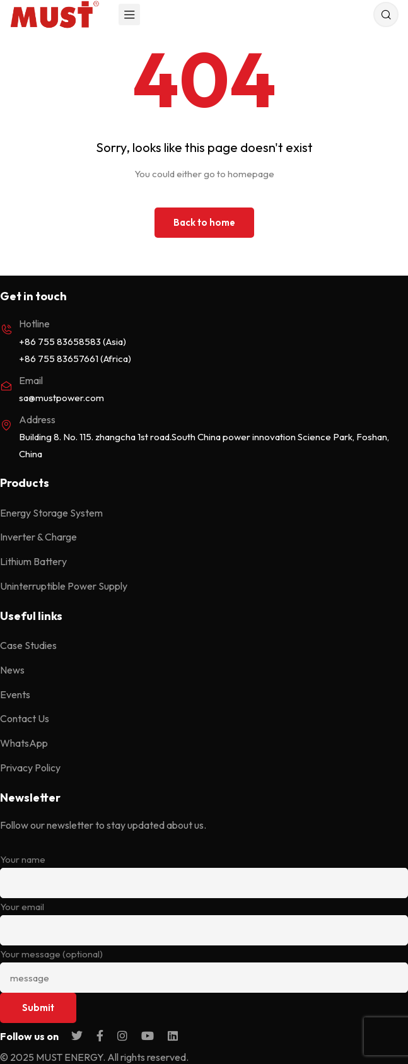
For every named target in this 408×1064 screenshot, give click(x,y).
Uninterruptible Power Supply (63, 586)
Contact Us (24, 718)
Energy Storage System (51, 512)
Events (15, 694)
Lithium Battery (33, 561)
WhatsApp (24, 743)
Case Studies (28, 645)
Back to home (204, 222)
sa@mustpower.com (61, 398)
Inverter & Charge (38, 536)
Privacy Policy (30, 767)
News (12, 670)
